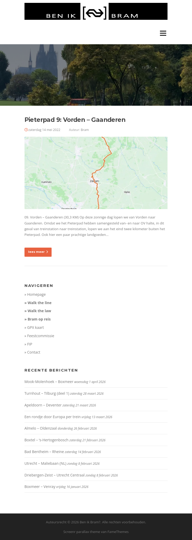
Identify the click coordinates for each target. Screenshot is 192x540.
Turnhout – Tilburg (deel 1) (46, 393)
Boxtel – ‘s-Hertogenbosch (46, 439)
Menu (163, 33)
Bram (85, 130)
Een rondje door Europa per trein (52, 416)
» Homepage (35, 294)
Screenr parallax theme (81, 531)
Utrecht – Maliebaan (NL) (45, 463)
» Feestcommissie (39, 335)
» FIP (28, 344)
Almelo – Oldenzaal (40, 428)
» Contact (32, 352)
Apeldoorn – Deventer (43, 405)
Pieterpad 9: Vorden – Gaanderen (74, 119)
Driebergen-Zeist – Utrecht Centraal (54, 475)
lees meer (38, 252)
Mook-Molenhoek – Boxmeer (48, 381)
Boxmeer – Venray (39, 486)
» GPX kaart (34, 327)
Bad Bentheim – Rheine (44, 451)
